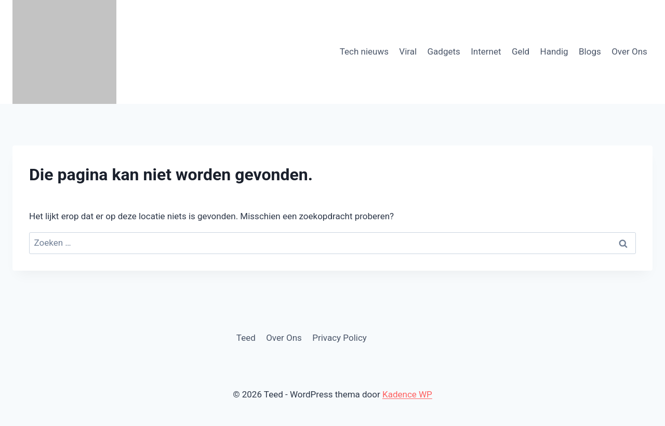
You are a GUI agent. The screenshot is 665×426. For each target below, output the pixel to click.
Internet (486, 51)
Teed (246, 337)
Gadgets (444, 51)
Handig (554, 51)
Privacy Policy (339, 337)
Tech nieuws (364, 51)
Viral (408, 51)
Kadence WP (407, 394)
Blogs (590, 51)
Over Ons (629, 51)
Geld (520, 51)
